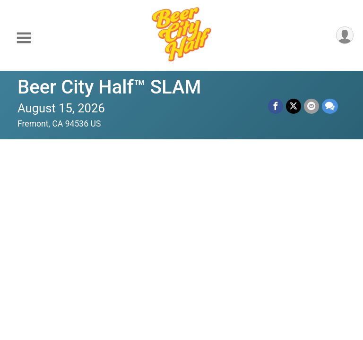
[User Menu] (345, 35)
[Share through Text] (330, 106)
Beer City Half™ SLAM (109, 87)
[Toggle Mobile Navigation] (23, 38)
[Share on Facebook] (275, 106)
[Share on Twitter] (293, 106)
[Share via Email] (311, 106)
